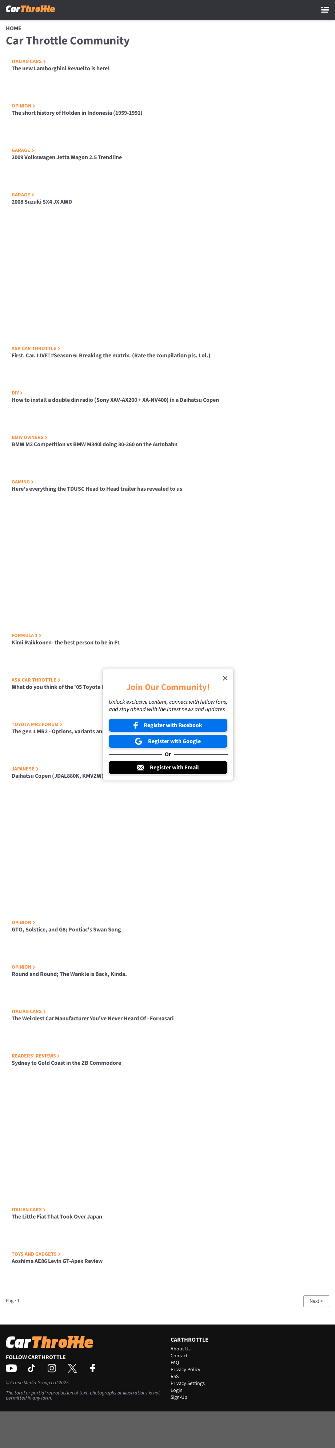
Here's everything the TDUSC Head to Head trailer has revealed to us (97, 489)
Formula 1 (26, 635)
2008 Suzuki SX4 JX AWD (42, 201)
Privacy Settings (188, 1383)
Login (177, 1390)
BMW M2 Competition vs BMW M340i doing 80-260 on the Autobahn (95, 444)
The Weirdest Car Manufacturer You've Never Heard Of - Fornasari (93, 1018)
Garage (23, 150)
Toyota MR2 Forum (37, 724)
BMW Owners (30, 437)
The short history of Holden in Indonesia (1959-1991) (77, 113)
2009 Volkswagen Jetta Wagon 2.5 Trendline (67, 157)
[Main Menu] (325, 10)
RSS (175, 1376)
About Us (181, 1348)
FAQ (175, 1362)
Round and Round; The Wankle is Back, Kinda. (69, 974)
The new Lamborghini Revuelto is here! (60, 68)
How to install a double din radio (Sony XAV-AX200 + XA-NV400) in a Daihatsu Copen (115, 400)
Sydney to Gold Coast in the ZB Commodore (66, 1063)
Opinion (23, 106)
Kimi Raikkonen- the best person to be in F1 (66, 642)
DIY (17, 393)
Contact (179, 1355)
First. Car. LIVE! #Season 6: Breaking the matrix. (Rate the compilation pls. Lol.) (111, 355)
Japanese (25, 769)
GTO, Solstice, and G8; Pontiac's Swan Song (66, 929)
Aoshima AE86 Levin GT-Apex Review (57, 1261)
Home (13, 28)
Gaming (23, 482)
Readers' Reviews (36, 1056)
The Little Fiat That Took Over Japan (57, 1216)
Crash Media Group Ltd (33, 1382)
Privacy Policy (185, 1369)
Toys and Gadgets (36, 1254)
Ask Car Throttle (36, 348)
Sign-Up (179, 1397)
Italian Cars (29, 61)
